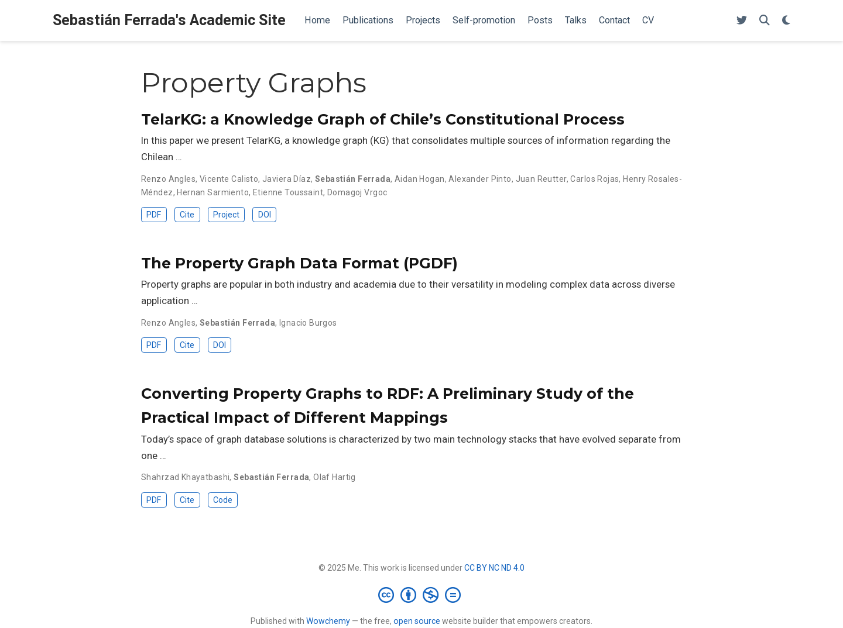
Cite (187, 214)
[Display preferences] (786, 20)
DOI (264, 214)
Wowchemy (328, 621)
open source (416, 621)
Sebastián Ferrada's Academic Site (169, 20)
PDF (153, 214)
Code (222, 500)
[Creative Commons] (421, 594)
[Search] (764, 20)
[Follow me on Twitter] (741, 20)
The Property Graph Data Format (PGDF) (299, 263)
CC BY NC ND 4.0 (494, 567)
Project (226, 214)
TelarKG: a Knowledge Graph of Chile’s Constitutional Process (383, 119)
